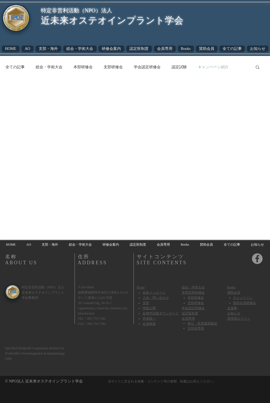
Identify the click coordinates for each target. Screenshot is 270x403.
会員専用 (188, 318)
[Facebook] (257, 258)
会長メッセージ (154, 292)
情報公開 (149, 308)
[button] (186, 49)
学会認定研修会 (147, 67)
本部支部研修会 (193, 292)
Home (141, 287)
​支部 (146, 303)
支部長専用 (195, 328)
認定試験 (179, 67)
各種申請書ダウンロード (161, 313)
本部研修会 (83, 67)
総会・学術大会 (49, 67)
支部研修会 (113, 67)
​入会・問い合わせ (156, 298)
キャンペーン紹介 (213, 67)
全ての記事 (15, 67)
